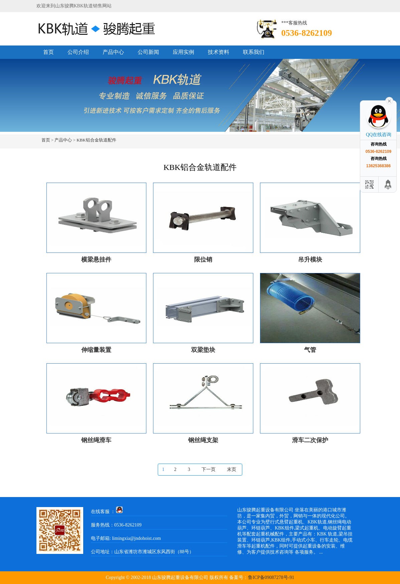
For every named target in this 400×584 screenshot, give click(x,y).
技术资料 (218, 52)
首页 (48, 52)
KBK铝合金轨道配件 (96, 139)
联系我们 (253, 52)
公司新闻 (148, 52)
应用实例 (183, 52)
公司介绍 (78, 52)
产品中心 (113, 52)
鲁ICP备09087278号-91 (271, 577)
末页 (231, 469)
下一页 (209, 469)
